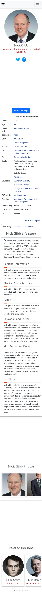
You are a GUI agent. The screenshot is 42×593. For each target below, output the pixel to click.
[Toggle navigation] (37, 4)
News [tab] (17, 226)
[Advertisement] (21, 85)
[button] (14, 591)
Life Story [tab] (7, 226)
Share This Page (21, 110)
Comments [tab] (28, 226)
